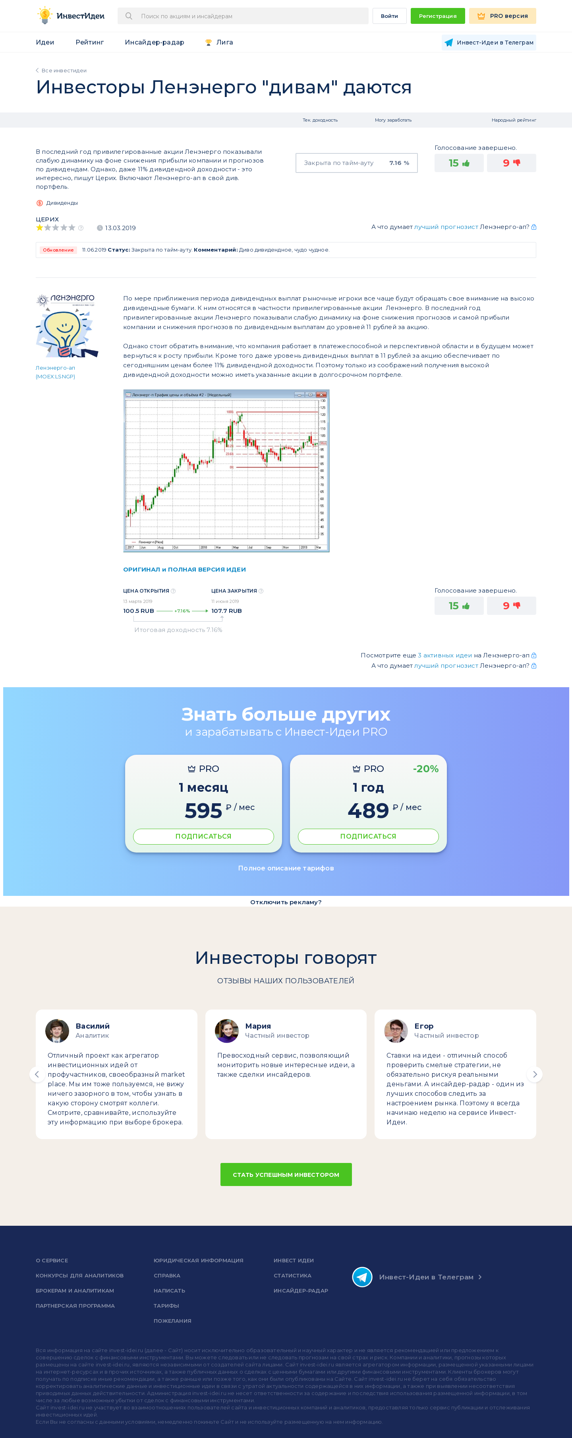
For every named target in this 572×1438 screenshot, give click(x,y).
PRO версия (509, 15)
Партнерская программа (75, 1305)
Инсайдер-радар (154, 42)
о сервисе (52, 1260)
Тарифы (166, 1305)
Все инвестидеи (64, 70)
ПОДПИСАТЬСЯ (203, 836)
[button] (37, 1074)
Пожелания (172, 1321)
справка (167, 1275)
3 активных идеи (445, 655)
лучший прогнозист (446, 227)
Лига (224, 42)
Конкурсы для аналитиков (80, 1275)
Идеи (45, 42)
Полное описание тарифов (286, 868)
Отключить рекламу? (286, 902)
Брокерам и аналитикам (75, 1290)
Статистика (292, 1275)
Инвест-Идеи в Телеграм (412, 1277)
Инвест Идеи (294, 1260)
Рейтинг (89, 42)
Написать (169, 1290)
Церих (47, 219)
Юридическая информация (198, 1260)
